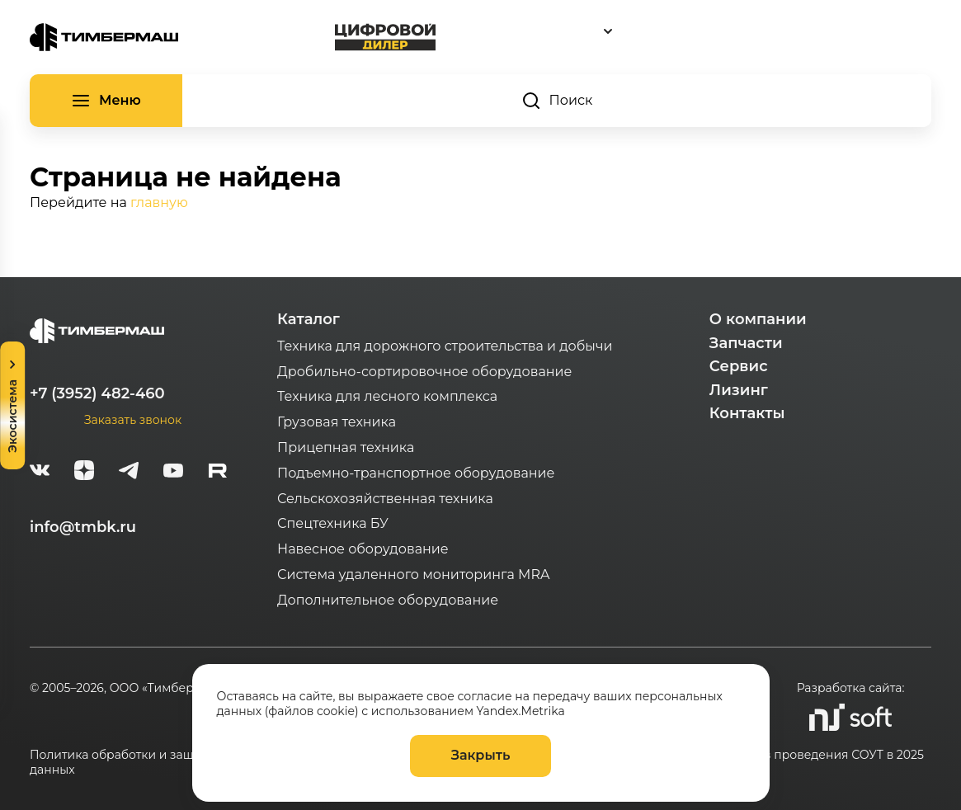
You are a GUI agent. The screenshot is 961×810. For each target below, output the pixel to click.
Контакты (747, 413)
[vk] (39, 472)
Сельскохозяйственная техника (385, 498)
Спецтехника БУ (333, 523)
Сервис (738, 366)
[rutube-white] (218, 472)
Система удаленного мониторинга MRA (413, 574)
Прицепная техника (345, 447)
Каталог (308, 319)
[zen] (84, 472)
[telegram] (129, 472)
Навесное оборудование (363, 549)
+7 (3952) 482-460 (97, 393)
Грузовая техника (336, 422)
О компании (758, 319)
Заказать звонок (132, 419)
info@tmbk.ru (83, 527)
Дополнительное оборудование (387, 600)
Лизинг (738, 390)
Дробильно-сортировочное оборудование (424, 371)
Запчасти (746, 343)
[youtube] (173, 472)
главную (159, 202)
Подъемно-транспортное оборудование (416, 473)
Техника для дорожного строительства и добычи (444, 346)
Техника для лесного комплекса (387, 396)
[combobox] (684, 31)
